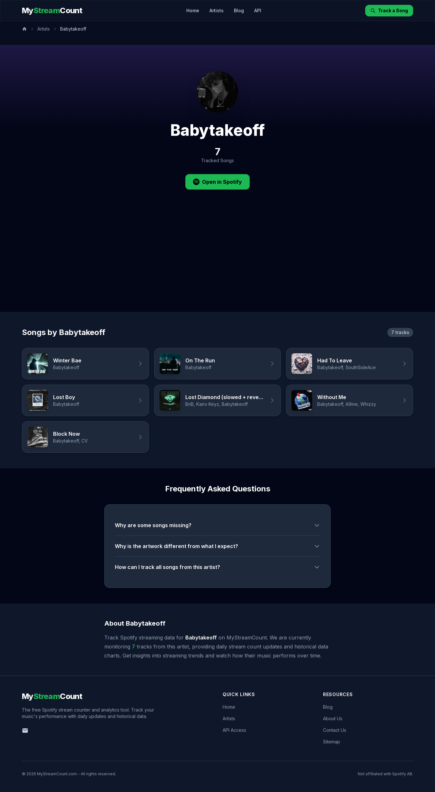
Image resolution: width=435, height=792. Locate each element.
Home (192, 10)
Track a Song (389, 10)
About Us (332, 718)
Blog (239, 10)
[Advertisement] (217, 264)
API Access (234, 730)
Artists (216, 10)
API (257, 10)
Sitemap (331, 741)
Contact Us (334, 730)
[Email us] (25, 730)
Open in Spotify (217, 182)
